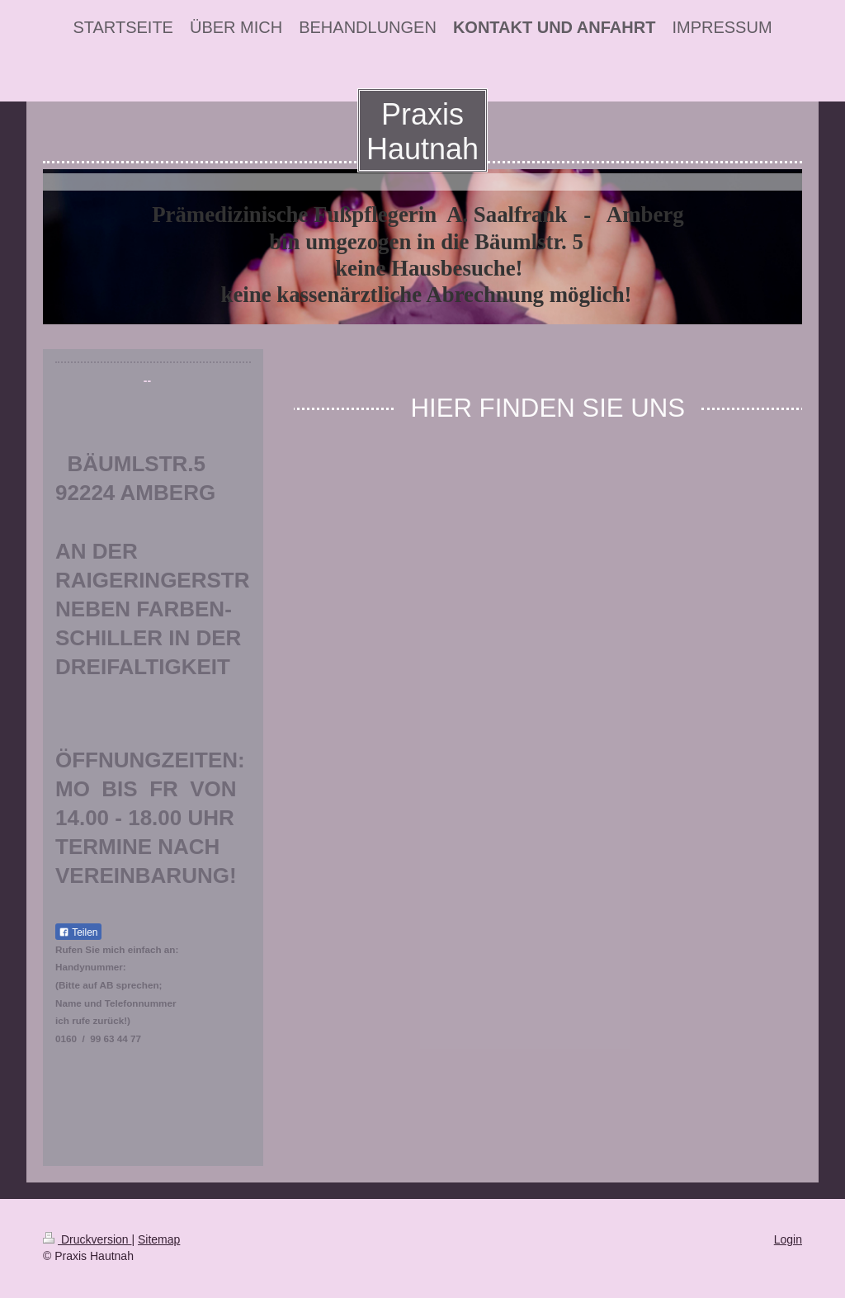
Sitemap (159, 1239)
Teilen (78, 932)
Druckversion (87, 1239)
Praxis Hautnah (422, 131)
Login (788, 1239)
